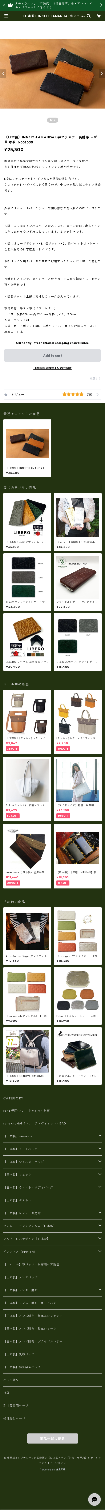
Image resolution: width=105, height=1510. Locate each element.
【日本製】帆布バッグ (20, 1354)
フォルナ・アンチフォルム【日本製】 (29, 1226)
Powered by (52, 1469)
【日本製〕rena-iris (17, 1136)
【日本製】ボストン (17, 1200)
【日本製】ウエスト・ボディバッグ (28, 1187)
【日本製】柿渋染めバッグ (22, 1367)
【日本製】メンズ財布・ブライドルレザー (32, 1341)
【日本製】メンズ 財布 (22, 1290)
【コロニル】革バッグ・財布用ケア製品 (31, 1264)
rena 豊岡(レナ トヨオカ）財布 (26, 1110)
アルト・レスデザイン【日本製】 (26, 1239)
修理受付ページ (14, 1418)
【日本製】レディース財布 (22, 1213)
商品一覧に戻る (52, 1439)
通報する (95, 378)
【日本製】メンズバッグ (20, 1277)
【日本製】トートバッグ (20, 1149)
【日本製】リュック (17, 1175)
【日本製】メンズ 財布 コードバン (29, 1303)
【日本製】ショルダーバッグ (23, 1162)
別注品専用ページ (15, 1406)
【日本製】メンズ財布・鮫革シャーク (29, 1329)
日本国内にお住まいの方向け (52, 368)
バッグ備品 (11, 1380)
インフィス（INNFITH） (20, 1252)
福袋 (6, 1393)
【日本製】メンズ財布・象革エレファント (32, 1316)
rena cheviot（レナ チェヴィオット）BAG (34, 1123)
